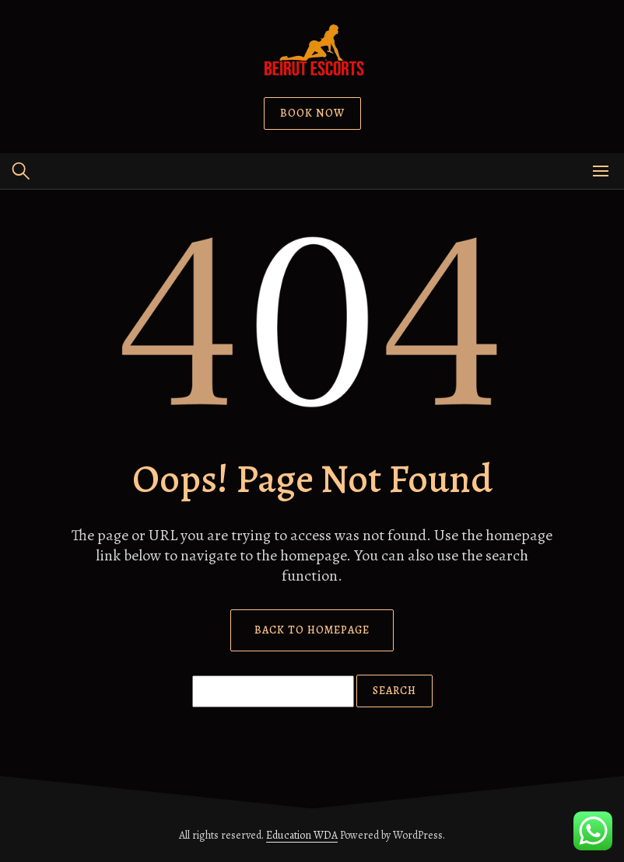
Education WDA (302, 835)
